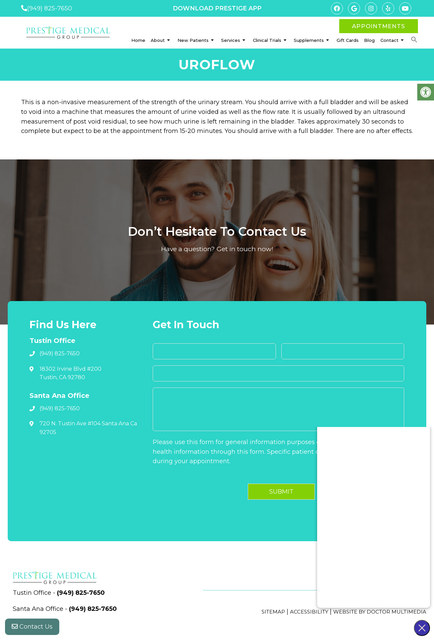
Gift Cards (348, 40)
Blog (369, 40)
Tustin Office (33, 592)
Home (138, 40)
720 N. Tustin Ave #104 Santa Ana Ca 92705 (88, 427)
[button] (414, 40)
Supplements (309, 40)
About (158, 40)
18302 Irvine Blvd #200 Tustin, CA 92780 (70, 373)
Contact (389, 40)
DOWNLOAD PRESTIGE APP (217, 8)
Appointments (378, 26)
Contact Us (32, 626)
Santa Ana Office (39, 609)
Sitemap (273, 612)
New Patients (193, 40)
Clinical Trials (267, 40)
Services (230, 40)
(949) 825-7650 (49, 8)
